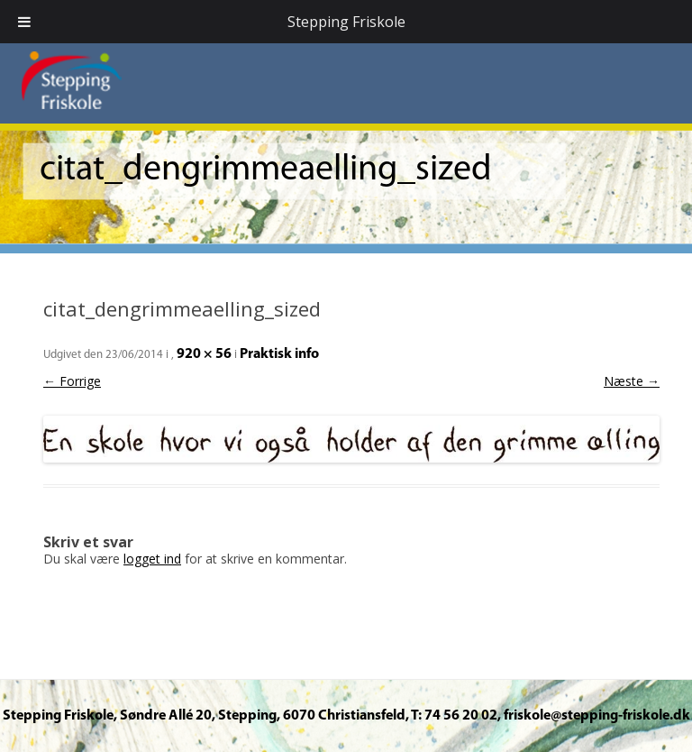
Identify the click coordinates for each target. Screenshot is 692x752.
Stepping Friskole (346, 22)
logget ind (152, 558)
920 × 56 (204, 354)
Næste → (632, 381)
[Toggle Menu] (24, 21)
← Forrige (72, 381)
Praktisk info (279, 354)
